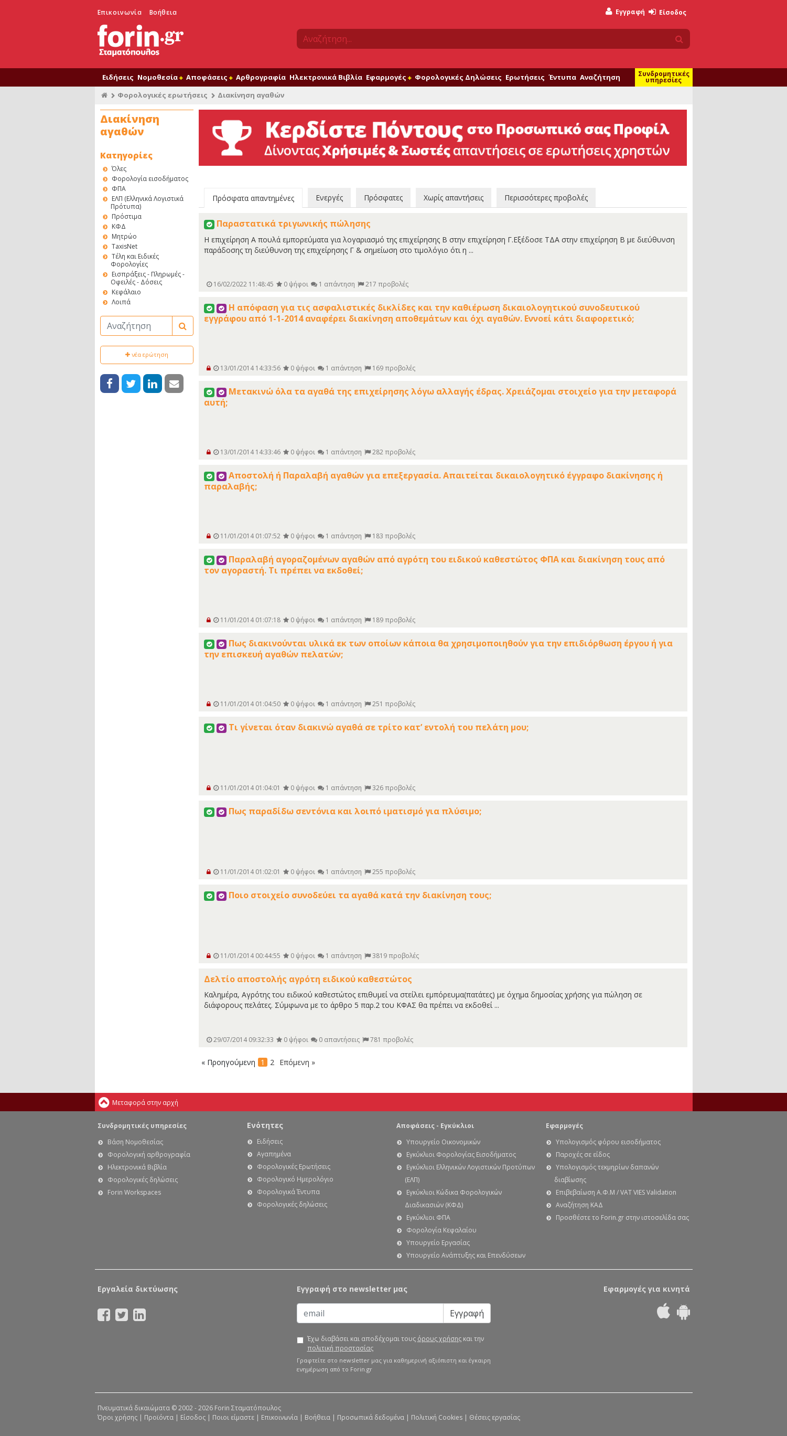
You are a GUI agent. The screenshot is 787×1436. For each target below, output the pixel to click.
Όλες (119, 168)
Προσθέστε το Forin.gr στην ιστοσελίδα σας (622, 1217)
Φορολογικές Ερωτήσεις (293, 1166)
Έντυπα (562, 77)
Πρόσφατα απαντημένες (253, 198)
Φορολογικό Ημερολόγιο (295, 1179)
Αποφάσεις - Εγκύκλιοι (435, 1125)
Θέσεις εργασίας (494, 1417)
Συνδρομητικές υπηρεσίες (663, 76)
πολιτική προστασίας (340, 1348)
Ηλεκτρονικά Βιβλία (325, 77)
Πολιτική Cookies (436, 1417)
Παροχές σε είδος (583, 1154)
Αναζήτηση (600, 77)
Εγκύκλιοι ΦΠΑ (428, 1217)
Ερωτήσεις (525, 77)
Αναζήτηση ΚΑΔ (579, 1204)
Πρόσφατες (383, 198)
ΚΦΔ (119, 226)
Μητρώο (124, 236)
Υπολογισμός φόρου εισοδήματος (608, 1141)
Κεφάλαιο (126, 292)
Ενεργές (329, 198)
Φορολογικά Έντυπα (288, 1191)
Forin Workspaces (134, 1192)
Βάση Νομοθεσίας (135, 1141)
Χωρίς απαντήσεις (453, 198)
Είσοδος (667, 12)
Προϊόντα (159, 1417)
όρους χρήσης (439, 1338)
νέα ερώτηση (146, 354)
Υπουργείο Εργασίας (438, 1242)
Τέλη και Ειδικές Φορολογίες (135, 260)
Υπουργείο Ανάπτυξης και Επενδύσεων (465, 1255)
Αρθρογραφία (261, 77)
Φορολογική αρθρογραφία (148, 1154)
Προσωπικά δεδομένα (370, 1417)
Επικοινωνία (120, 12)
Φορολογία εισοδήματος (150, 178)
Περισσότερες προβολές (546, 198)
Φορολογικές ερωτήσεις (162, 95)
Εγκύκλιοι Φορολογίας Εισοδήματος (461, 1154)
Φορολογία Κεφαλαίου (441, 1230)
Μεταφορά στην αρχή (145, 1102)
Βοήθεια (163, 12)
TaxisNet (124, 246)
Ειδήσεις (118, 77)
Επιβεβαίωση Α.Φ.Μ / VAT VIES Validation (616, 1192)
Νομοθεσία (159, 77)
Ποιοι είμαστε (233, 1417)
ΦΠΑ (119, 188)
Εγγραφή (625, 11)
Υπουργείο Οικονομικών (443, 1141)
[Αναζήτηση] (136, 326)
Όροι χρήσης (117, 1417)
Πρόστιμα (127, 216)
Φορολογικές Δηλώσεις (458, 77)
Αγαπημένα (274, 1154)
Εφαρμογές (388, 77)
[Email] (370, 1313)
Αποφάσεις (209, 77)
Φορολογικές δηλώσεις (142, 1179)
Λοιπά (121, 301)
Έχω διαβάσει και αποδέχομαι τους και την (395, 1343)
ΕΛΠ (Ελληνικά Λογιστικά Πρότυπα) (147, 202)
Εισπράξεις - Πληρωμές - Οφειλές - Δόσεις (148, 278)
